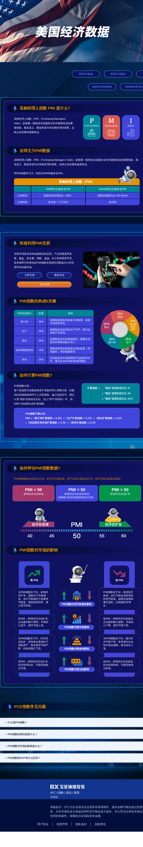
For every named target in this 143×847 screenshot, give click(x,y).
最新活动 (59, 275)
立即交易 (30, 275)
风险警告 (100, 824)
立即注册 (44, 284)
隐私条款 (81, 824)
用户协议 (42, 824)
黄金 (21, 258)
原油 (46, 258)
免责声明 (62, 824)
